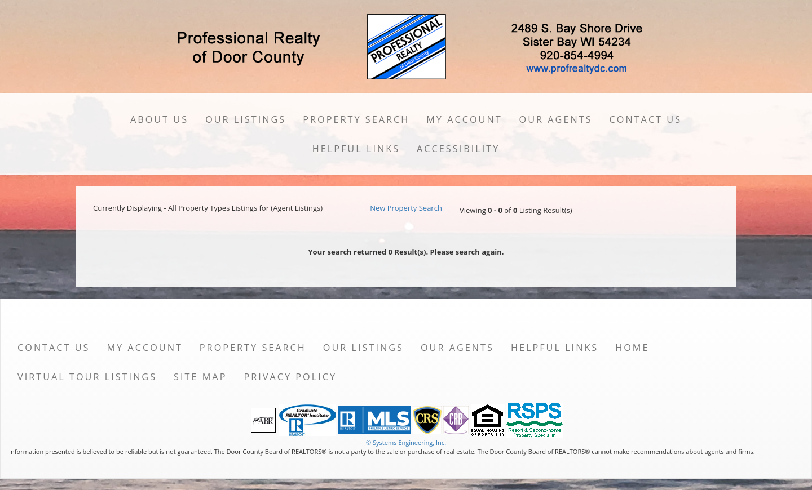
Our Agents (556, 119)
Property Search (356, 119)
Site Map (200, 377)
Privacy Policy (290, 377)
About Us (159, 119)
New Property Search (406, 208)
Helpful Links (356, 148)
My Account (464, 119)
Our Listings (245, 119)
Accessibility (458, 148)
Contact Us (646, 119)
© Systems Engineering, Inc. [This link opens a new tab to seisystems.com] (406, 442)
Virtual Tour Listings (87, 377)
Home (632, 347)
